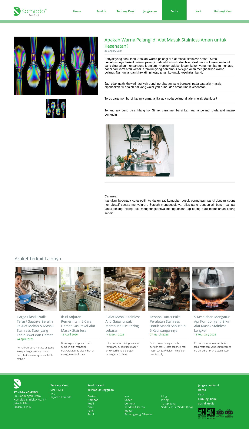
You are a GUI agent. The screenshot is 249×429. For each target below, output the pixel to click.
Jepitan (128, 410)
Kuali (91, 403)
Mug (164, 396)
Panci (91, 410)
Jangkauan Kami (208, 385)
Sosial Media (206, 403)
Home (77, 11)
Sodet (128, 400)
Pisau (91, 407)
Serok (91, 414)
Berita (174, 11)
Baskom (92, 396)
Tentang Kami (125, 11)
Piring (165, 400)
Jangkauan (150, 11)
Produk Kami (96, 385)
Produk (101, 11)
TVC (53, 393)
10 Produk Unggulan (101, 390)
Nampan (93, 400)
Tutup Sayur (169, 403)
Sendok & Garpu (134, 407)
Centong (129, 403)
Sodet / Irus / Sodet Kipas (177, 407)
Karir (199, 11)
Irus (126, 396)
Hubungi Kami (223, 11)
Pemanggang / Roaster (138, 414)
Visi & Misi (57, 390)
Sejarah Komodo (61, 397)
